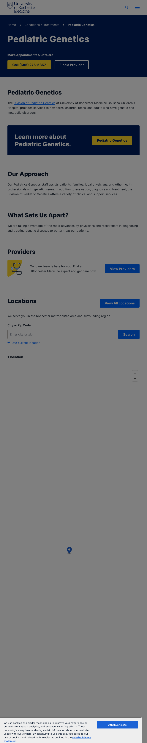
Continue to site (117, 724)
